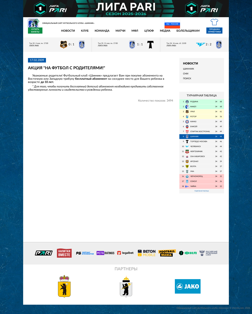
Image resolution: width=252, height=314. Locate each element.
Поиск (187, 80)
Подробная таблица (202, 193)
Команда (83, 32)
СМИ (185, 76)
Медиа (146, 32)
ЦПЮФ (130, 32)
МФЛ (116, 32)
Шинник (188, 71)
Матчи (102, 32)
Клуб (66, 32)
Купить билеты (217, 32)
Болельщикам (169, 32)
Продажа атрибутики (195, 32)
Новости (49, 32)
